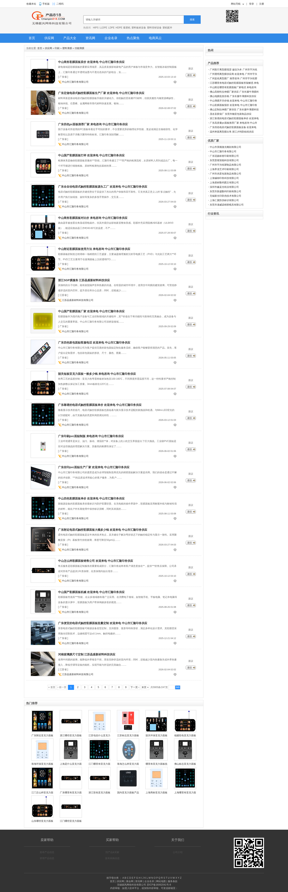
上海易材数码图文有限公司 (224, 182)
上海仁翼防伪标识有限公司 (224, 200)
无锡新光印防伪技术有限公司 (225, 195)
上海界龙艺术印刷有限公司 (224, 169)
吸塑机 (126, 27)
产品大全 (69, 38)
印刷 (57, 48)
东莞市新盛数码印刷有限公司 (225, 191)
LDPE (111, 27)
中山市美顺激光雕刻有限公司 (225, 147)
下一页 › (134, 687)
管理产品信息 (47, 858)
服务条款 (172, 881)
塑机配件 (167, 27)
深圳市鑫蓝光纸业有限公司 (224, 187)
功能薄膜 (79, 48)
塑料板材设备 (138, 27)
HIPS (96, 27)
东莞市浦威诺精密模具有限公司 (227, 204)
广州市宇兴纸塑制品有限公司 (225, 164)
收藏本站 (31, 3)
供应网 (49, 38)
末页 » (145, 687)
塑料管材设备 (154, 27)
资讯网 (90, 38)
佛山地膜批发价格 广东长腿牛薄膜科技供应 (233, 96)
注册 (261, 3)
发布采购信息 (112, 858)
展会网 (129, 881)
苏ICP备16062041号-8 (159, 884)
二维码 (60, 3)
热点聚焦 (133, 38)
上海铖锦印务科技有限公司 (224, 178)
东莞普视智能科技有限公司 (224, 160)
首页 (32, 38)
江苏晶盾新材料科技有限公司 (77, 300)
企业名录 (110, 38)
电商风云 (155, 38)
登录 (251, 3)
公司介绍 (178, 852)
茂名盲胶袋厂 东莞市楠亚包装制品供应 (230, 114)
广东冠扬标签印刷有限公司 (224, 156)
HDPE (119, 27)
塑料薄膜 (67, 48)
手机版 (46, 3)
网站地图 (161, 881)
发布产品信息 (47, 852)
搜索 (192, 19)
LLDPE (103, 27)
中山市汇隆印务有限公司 (75, 81)
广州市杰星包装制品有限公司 (225, 173)
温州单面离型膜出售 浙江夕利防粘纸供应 (232, 131)
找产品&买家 (112, 852)
